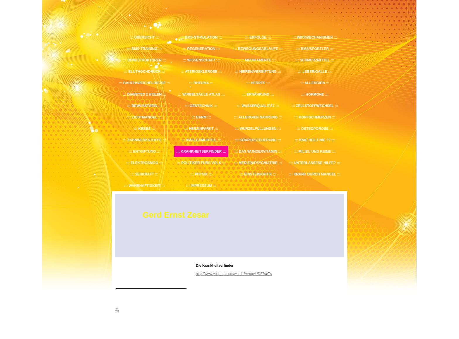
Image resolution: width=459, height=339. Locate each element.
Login (340, 310)
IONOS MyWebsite (169, 324)
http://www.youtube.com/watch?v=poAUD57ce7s (234, 274)
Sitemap (148, 311)
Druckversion (128, 311)
